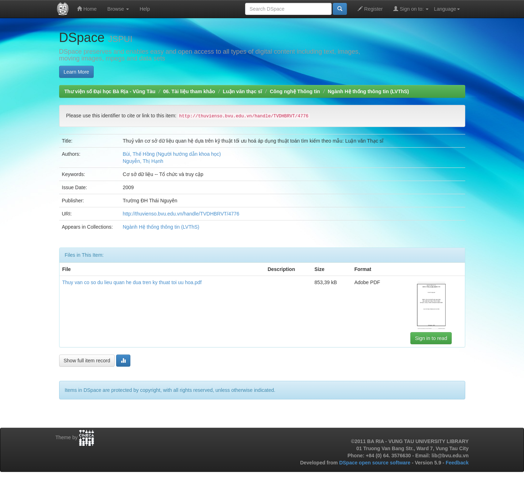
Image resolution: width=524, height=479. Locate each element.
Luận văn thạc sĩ (242, 91)
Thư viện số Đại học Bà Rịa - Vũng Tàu (110, 91)
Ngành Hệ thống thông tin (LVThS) (368, 91)
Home (87, 9)
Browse (118, 9)
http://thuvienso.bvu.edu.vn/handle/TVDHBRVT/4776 (181, 214)
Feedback (457, 462)
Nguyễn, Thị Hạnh (143, 161)
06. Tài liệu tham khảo (189, 91)
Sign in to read (431, 338)
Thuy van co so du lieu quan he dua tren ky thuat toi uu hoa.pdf (132, 282)
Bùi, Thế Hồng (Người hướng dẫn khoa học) (172, 154)
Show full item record (87, 360)
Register (370, 9)
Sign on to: (411, 9)
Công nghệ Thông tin (295, 91)
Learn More (76, 72)
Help (145, 9)
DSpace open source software (375, 462)
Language (447, 9)
